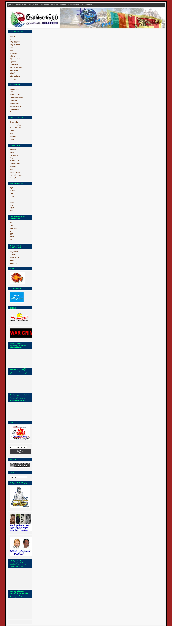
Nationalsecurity (16, 128)
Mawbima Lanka (16, 112)
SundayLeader (15, 178)
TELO (12, 197)
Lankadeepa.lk (15, 164)
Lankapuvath (14, 109)
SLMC (12, 202)
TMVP (12, 208)
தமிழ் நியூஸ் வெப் (16, 42)
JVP (11, 199)
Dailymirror (14, 155)
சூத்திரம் (13, 56)
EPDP (12, 205)
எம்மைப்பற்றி (21, 5)
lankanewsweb (15, 106)
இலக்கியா (13, 39)
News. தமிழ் (14, 122)
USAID (12, 237)
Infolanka (13, 92)
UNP (11, 188)
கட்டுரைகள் (33, 5)
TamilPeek (13, 263)
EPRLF (12, 194)
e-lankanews (14, 89)
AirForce (13, 136)
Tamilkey (13, 260)
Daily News (14, 158)
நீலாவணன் (14, 65)
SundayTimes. (15, 172)
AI (10, 231)
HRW (11, 234)
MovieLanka (14, 257)
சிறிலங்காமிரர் (15, 59)
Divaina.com (14, 161)
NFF (11, 211)
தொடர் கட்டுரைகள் (58, 5)
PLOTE (12, 191)
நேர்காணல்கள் (74, 5)
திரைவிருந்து (14, 254)
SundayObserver (16, 175)
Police (12, 139)
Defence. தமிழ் (15, 125)
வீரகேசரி (13, 166)
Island (12, 152)
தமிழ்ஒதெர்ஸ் (15, 45)
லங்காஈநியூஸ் (15, 76)
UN (11, 222)
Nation (12, 169)
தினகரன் (13, 149)
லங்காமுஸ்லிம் (15, 79)
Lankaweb (13, 100)
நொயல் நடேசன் (16, 67)
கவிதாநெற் (14, 252)
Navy (11, 133)
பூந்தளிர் (13, 73)
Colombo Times (16, 95)
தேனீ (11, 47)
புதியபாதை (14, 70)
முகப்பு (11, 5)
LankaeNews (14, 103)
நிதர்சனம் (13, 62)
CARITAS (13, 228)
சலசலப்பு (13, 53)
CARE (12, 240)
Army (12, 131)
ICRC (11, 225)
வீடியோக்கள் (87, 5)
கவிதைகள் (45, 5)
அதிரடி (12, 36)
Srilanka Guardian (16, 98)
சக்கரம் (12, 50)
